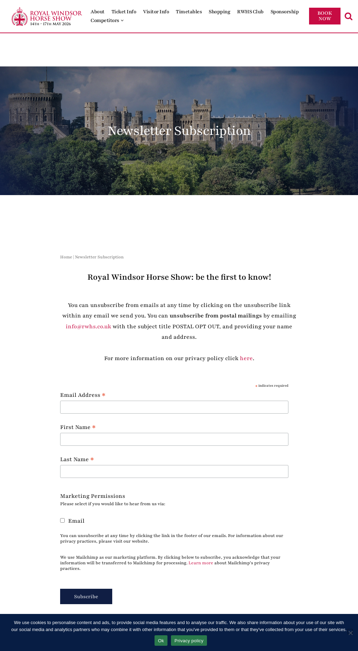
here (246, 358)
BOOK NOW (324, 16)
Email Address (83, 395)
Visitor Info (156, 11)
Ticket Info (124, 11)
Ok (161, 640)
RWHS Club (250, 11)
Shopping (219, 11)
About (98, 11)
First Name (78, 427)
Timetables (189, 11)
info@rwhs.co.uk (88, 326)
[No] (350, 631)
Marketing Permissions (92, 496)
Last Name (77, 459)
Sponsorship (285, 11)
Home (66, 257)
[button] (122, 20)
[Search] (348, 16)
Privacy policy (188, 640)
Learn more (200, 563)
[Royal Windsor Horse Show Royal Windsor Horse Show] (47, 16)
